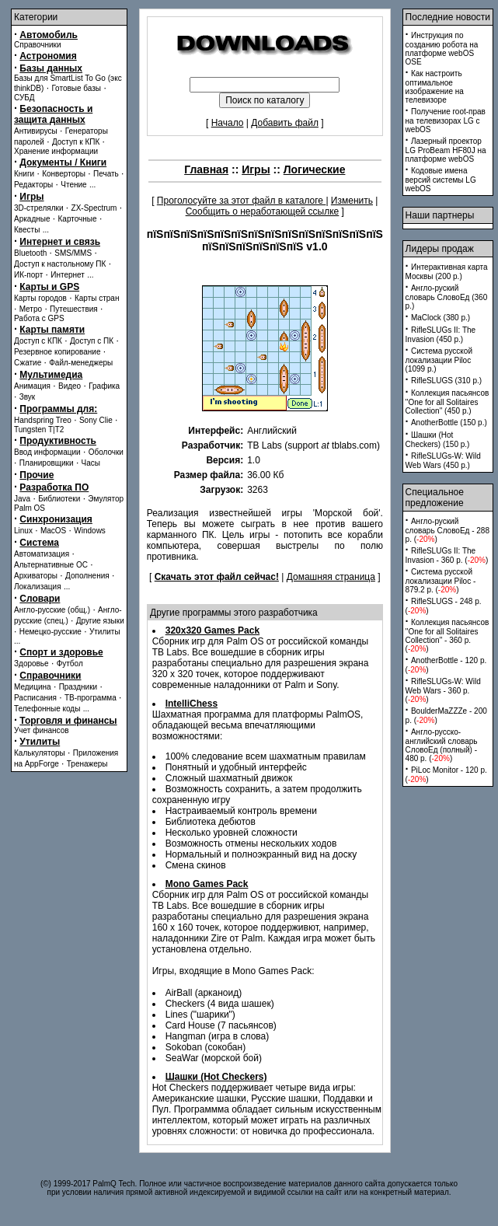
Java (22, 498)
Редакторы (33, 184)
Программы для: (58, 408)
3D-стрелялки (39, 208)
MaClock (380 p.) (440, 317)
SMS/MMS (73, 253)
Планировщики (46, 463)
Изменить (352, 200)
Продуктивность (57, 440)
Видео (69, 386)
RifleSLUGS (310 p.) (446, 380)
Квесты (27, 229)
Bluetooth (30, 253)
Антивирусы (35, 131)
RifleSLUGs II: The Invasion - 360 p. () (447, 555)
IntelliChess (191, 703)
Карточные (77, 219)
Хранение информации (56, 151)
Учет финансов (41, 730)
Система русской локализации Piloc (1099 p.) (439, 360)
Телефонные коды (47, 708)
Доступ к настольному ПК (60, 264)
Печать (106, 173)
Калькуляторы (39, 753)
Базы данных (50, 68)
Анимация (32, 386)
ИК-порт (28, 275)
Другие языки (100, 620)
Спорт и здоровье (61, 652)
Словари (39, 598)
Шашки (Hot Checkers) (216, 1076)
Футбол (70, 663)
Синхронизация (55, 519)
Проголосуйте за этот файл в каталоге (241, 200)
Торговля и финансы (68, 720)
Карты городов (40, 298)
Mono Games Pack (207, 883)
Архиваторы (35, 575)
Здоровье (31, 663)
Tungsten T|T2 (39, 429)
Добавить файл (285, 122)
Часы (91, 463)
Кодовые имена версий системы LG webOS (441, 179)
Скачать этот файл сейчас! (217, 576)
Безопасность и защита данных (53, 114)
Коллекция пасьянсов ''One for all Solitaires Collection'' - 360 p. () (447, 635)
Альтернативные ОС (51, 565)
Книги (24, 173)
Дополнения (87, 575)
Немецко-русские (50, 631)
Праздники (78, 687)
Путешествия (74, 309)
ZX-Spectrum (94, 208)
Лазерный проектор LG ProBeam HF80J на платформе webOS (446, 150)
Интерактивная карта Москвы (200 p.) (447, 272)
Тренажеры (87, 764)
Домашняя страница (331, 576)
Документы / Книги (62, 162)
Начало (227, 122)
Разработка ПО (54, 487)
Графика (104, 386)
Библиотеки (59, 498)
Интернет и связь (59, 241)
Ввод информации (47, 452)
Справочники (37, 44)
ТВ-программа (90, 697)
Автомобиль (48, 35)
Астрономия (47, 56)
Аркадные (32, 219)
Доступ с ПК (91, 341)
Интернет (67, 275)
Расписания (35, 697)
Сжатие (27, 362)
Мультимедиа (50, 374)
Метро (30, 309)
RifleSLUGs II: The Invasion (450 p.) (441, 335)
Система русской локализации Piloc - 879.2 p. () (441, 581)
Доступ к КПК (75, 142)
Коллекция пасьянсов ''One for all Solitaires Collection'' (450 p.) (447, 402)
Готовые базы (76, 88)
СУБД (24, 97)
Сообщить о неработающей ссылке (263, 211)
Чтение (73, 184)
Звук (27, 397)
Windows (90, 530)
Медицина (32, 687)
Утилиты (104, 631)
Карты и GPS (49, 286)
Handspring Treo (42, 420)
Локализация (37, 586)
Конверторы (63, 173)
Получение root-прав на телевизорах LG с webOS (446, 120)
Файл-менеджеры (81, 362)
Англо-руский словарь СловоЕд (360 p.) (447, 297)
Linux (23, 530)
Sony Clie (96, 420)
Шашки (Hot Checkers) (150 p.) (438, 440)
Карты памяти (52, 329)
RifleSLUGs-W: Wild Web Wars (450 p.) (443, 461)
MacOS (53, 530)
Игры (31, 196)
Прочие (36, 475)
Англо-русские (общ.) (52, 610)
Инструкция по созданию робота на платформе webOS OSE (442, 48)
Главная (206, 169)
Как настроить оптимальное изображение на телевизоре (435, 86)
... (92, 184)
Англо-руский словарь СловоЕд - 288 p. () (447, 530)
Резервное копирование (57, 352)
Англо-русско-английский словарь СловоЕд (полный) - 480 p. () (442, 745)
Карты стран (97, 298)
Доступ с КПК (38, 341)
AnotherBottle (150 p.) (449, 422)
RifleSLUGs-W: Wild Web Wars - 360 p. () (443, 690)
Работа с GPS (39, 318)
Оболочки (106, 452)
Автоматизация (41, 554)
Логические (315, 169)
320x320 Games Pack (212, 630)
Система (39, 542)
